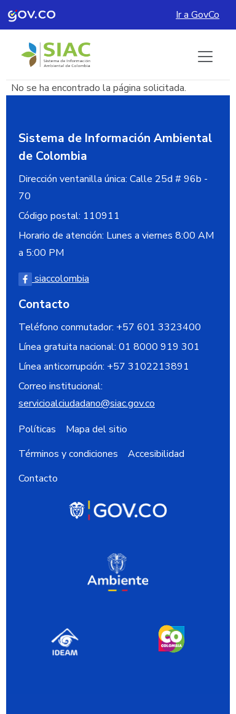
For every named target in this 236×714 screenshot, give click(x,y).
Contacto (38, 478)
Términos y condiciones (68, 454)
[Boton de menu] (205, 56)
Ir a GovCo (197, 15)
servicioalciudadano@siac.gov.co (86, 403)
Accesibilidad (156, 454)
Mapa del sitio (96, 429)
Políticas (37, 429)
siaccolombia (53, 278)
